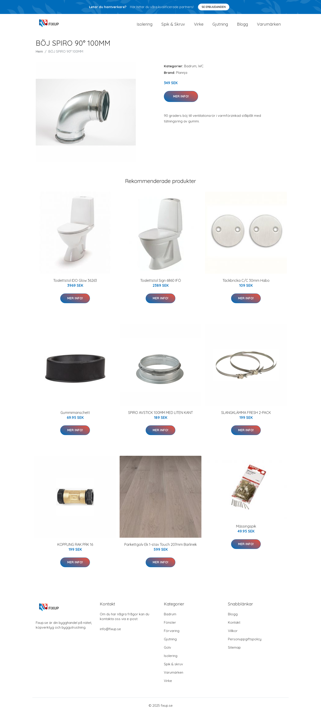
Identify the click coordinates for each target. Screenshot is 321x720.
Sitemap (234, 654)
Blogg (242, 27)
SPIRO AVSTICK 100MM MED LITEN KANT (160, 419)
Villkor (233, 637)
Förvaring (171, 637)
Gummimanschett (75, 419)
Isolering (144, 27)
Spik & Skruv (173, 27)
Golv (167, 654)
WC (200, 73)
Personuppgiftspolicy (244, 646)
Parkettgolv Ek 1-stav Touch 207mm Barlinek (160, 551)
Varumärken (269, 27)
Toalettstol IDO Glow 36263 (75, 287)
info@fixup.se (110, 636)
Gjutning (220, 27)
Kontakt (234, 629)
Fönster (170, 629)
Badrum (190, 73)
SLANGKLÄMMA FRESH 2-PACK (246, 419)
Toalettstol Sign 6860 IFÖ (160, 287)
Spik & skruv (173, 671)
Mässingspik (246, 533)
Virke (198, 27)
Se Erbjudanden (214, 7)
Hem (39, 58)
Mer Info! (181, 103)
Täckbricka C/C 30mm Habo (246, 287)
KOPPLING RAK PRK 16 (75, 551)
